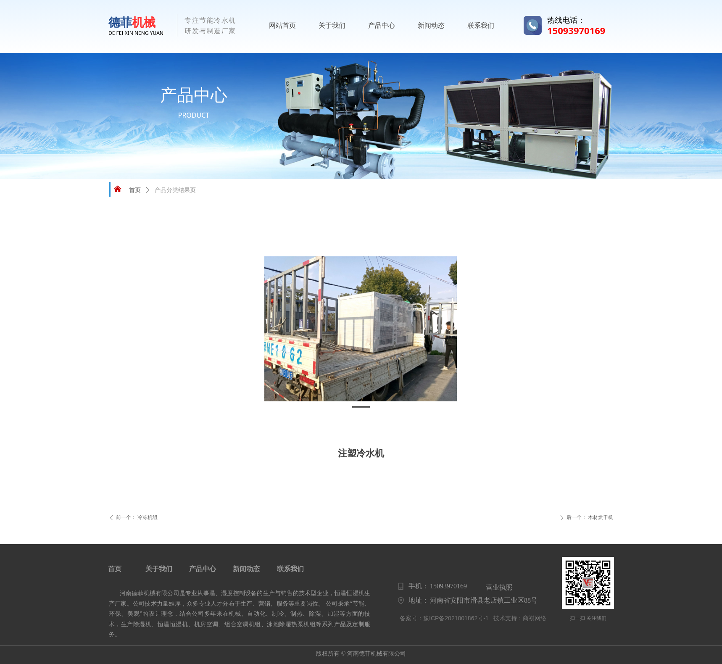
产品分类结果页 (175, 190)
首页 (135, 190)
